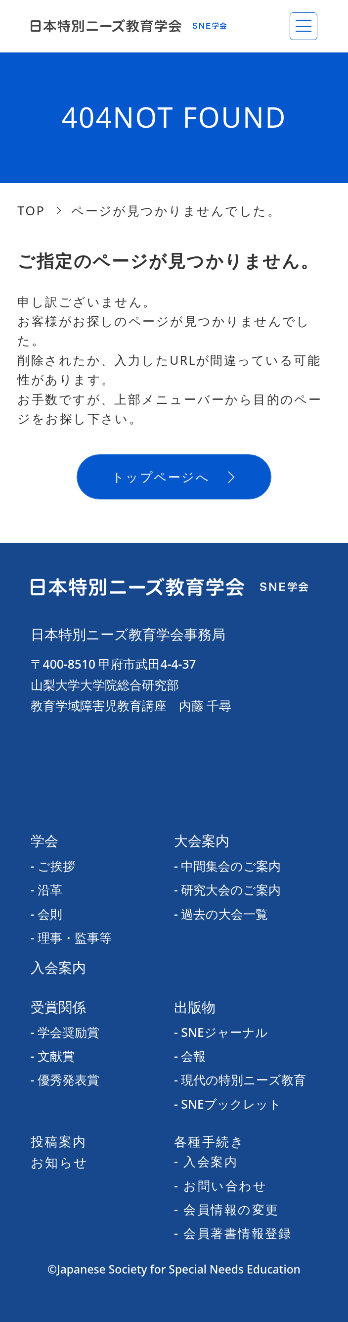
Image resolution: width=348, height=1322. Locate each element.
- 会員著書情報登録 (233, 1233)
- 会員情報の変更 (226, 1209)
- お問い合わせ (220, 1185)
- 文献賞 (53, 1056)
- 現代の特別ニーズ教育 (240, 1080)
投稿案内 (59, 1141)
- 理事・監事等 (71, 938)
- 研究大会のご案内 (227, 889)
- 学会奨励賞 (65, 1032)
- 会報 (190, 1056)
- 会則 (46, 914)
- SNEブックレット (227, 1104)
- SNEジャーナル (221, 1032)
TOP (31, 210)
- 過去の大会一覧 (221, 914)
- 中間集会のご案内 (227, 866)
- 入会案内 (206, 1161)
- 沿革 (46, 889)
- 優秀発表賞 (65, 1080)
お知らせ (59, 1162)
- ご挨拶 (53, 866)
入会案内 (58, 967)
